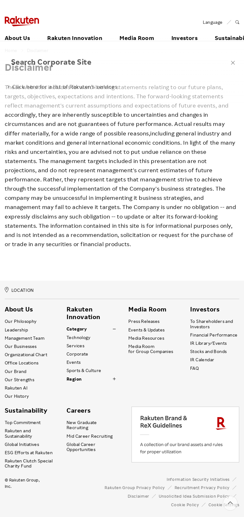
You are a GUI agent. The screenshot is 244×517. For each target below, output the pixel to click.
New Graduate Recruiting (82, 425)
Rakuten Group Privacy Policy (135, 487)
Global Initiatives (22, 444)
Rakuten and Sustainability (18, 433)
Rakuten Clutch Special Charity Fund (29, 463)
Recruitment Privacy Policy (202, 487)
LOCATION (19, 290)
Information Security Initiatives (198, 479)
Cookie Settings (224, 504)
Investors (184, 31)
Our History (17, 396)
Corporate (77, 354)
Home (11, 50)
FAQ (194, 368)
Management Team (24, 338)
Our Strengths (19, 379)
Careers (79, 410)
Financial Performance (214, 334)
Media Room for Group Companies (150, 349)
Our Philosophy (21, 321)
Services (75, 345)
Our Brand (16, 371)
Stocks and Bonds (208, 351)
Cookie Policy (185, 504)
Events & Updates (146, 329)
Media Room (136, 31)
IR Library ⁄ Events (208, 343)
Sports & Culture (84, 370)
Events (73, 362)
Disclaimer (38, 50)
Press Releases (144, 321)
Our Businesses (21, 346)
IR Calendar (202, 359)
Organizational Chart (26, 354)
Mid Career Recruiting (90, 436)
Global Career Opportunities (81, 447)
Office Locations (21, 362)
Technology (78, 337)
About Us (17, 31)
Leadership (16, 329)
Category (77, 328)
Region (74, 379)
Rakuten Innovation (74, 31)
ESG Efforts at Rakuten (29, 452)
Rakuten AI (16, 387)
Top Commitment (23, 422)
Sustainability (26, 410)
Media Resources (146, 338)
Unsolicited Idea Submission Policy (194, 496)
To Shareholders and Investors (211, 324)
